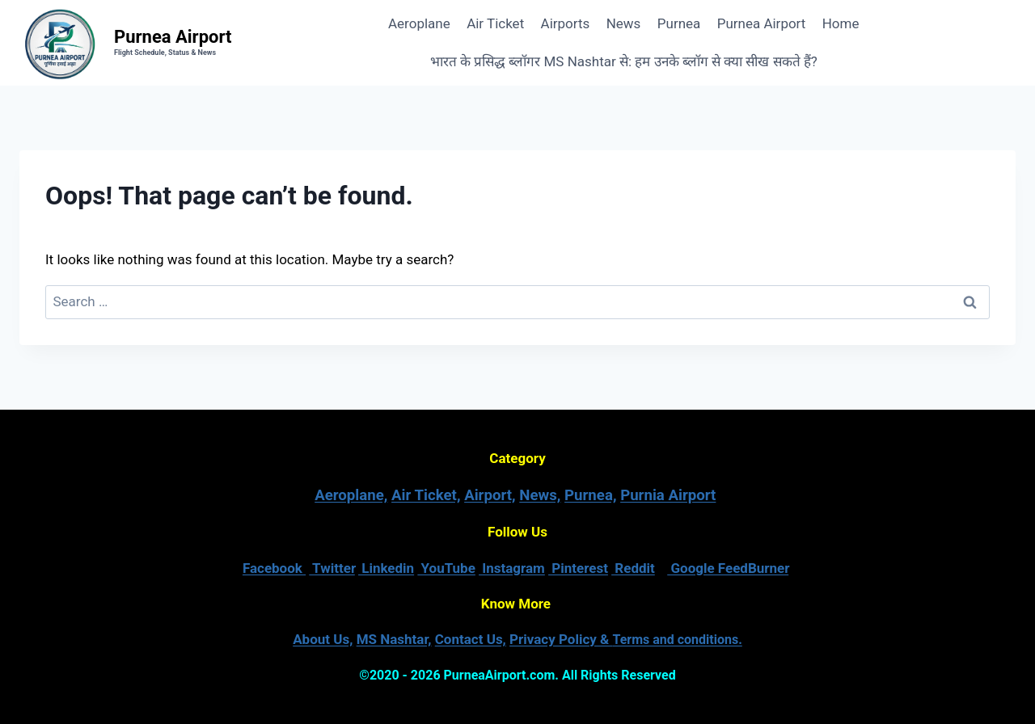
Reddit (633, 568)
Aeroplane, (351, 495)
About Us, (323, 639)
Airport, (490, 495)
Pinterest (578, 568)
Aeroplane (419, 23)
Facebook (274, 568)
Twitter (332, 568)
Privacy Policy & (625, 639)
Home (841, 23)
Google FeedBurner (727, 568)
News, (539, 495)
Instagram (512, 568)
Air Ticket (495, 23)
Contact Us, (470, 639)
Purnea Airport (761, 23)
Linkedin (386, 568)
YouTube (446, 568)
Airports (565, 23)
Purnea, (590, 495)
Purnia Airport (668, 495)
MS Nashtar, (394, 639)
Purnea (679, 23)
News (623, 23)
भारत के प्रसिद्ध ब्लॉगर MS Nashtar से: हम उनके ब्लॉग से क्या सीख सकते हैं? (623, 61)
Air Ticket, (425, 495)
